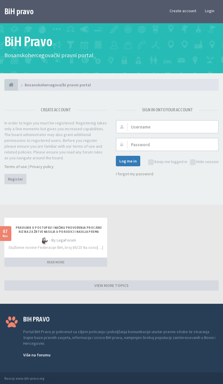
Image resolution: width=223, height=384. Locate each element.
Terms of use (15, 166)
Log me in (128, 161)
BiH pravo (19, 11)
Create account (183, 10)
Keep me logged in (167, 162)
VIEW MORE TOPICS (111, 285)
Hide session (204, 162)
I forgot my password (134, 173)
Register (15, 179)
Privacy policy (42, 166)
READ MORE (55, 262)
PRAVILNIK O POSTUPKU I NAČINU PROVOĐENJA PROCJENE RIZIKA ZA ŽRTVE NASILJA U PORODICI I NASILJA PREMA (59, 230)
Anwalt (50, 378)
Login (209, 10)
